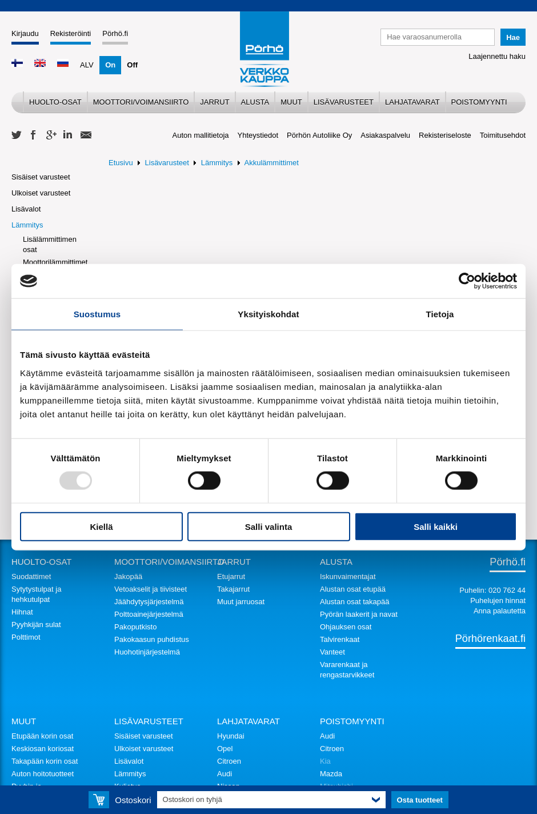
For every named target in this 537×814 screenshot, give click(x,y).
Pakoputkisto (135, 627)
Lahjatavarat (412, 102)
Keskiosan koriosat (42, 748)
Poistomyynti (479, 102)
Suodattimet (31, 576)
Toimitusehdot (503, 135)
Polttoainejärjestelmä (148, 614)
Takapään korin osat (44, 761)
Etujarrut (231, 576)
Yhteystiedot (258, 135)
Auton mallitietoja (201, 135)
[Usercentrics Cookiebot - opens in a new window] (467, 281)
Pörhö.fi (115, 33)
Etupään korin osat (42, 736)
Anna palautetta (500, 610)
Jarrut (214, 102)
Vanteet (332, 652)
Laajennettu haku (497, 56)
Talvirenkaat (339, 639)
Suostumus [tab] (97, 314)
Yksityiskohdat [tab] (268, 314)
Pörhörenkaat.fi (490, 638)
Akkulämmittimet (272, 162)
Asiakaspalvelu (385, 135)
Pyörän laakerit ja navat (359, 614)
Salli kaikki (436, 526)
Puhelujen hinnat (498, 600)
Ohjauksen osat (345, 627)
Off (132, 65)
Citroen (229, 761)
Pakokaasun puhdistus (151, 639)
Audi (224, 773)
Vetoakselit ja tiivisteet (150, 589)
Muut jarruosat (241, 601)
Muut (291, 102)
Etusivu (121, 162)
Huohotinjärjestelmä (147, 652)
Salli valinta (268, 526)
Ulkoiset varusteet (40, 193)
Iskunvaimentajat (348, 576)
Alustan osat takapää (354, 601)
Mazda (331, 773)
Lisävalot (26, 209)
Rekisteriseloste (445, 135)
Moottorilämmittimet (55, 262)
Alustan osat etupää (353, 589)
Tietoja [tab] (440, 314)
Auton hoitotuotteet (42, 773)
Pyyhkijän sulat (36, 624)
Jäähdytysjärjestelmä (148, 601)
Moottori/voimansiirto (141, 102)
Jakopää (128, 576)
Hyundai (231, 736)
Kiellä (101, 526)
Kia (325, 761)
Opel (225, 748)
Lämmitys (27, 225)
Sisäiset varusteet (40, 177)
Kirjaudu (25, 33)
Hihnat (22, 612)
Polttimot (26, 637)
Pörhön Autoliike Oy (319, 135)
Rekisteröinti (70, 33)
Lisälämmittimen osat (50, 244)
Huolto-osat (55, 102)
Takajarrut (233, 589)
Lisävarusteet (344, 102)
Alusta (255, 102)
